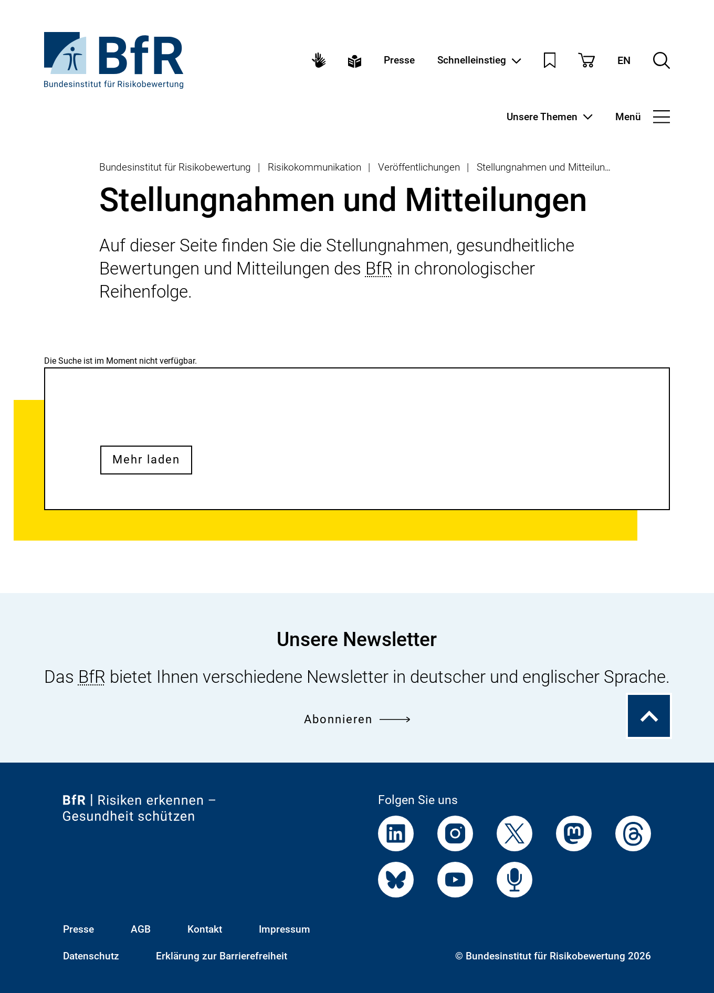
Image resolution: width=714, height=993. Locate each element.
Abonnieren (357, 719)
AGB (141, 929)
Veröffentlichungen (419, 167)
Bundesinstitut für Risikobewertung (175, 167)
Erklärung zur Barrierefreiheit (221, 956)
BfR (379, 268)
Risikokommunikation (314, 167)
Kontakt (204, 929)
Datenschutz (91, 956)
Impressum (284, 929)
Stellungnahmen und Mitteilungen (549, 167)
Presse (399, 60)
